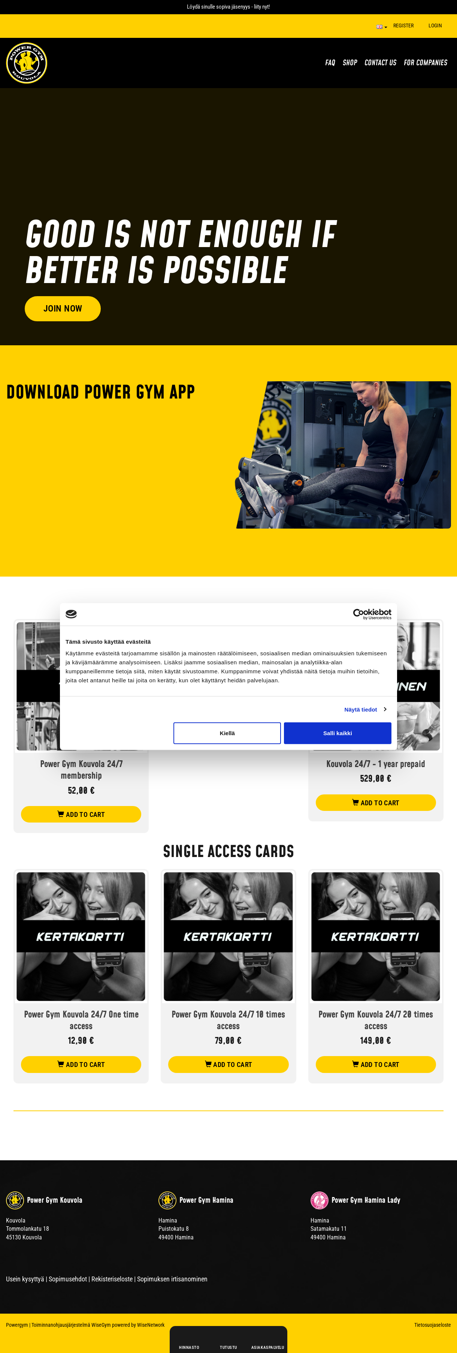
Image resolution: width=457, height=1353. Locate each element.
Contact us (380, 63)
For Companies (425, 63)
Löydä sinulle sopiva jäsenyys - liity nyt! (228, 6)
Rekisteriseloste (112, 1279)
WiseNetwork (150, 1325)
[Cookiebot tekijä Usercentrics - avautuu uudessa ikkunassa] (358, 614)
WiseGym (101, 1325)
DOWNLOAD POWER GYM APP (100, 393)
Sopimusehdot (68, 1279)
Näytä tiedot (361, 709)
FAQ (330, 63)
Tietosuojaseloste (432, 1325)
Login (435, 25)
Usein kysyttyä (25, 1279)
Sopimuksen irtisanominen (172, 1279)
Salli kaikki (337, 733)
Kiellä (227, 733)
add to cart (81, 814)
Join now (62, 308)
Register (403, 25)
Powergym (17, 1325)
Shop (350, 63)
